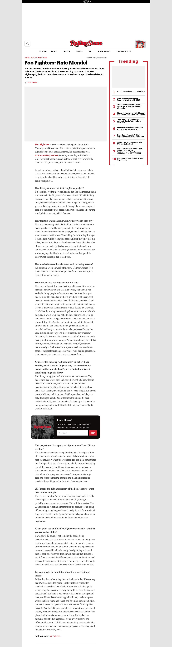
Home (26, 58)
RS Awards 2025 (123, 51)
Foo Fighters (42, 144)
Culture (66, 51)
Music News (42, 58)
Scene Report (103, 51)
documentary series (46, 155)
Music (54, 51)
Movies (79, 51)
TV (90, 51)
